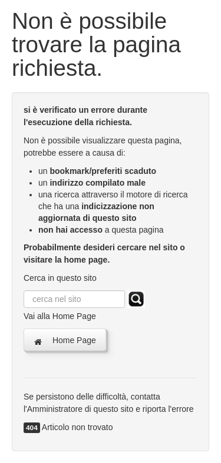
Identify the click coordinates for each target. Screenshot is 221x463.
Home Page (65, 340)
